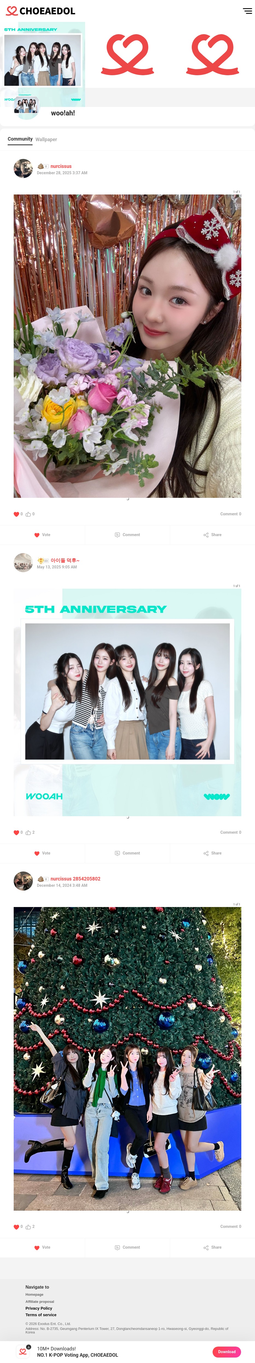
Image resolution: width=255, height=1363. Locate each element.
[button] (127, 499)
